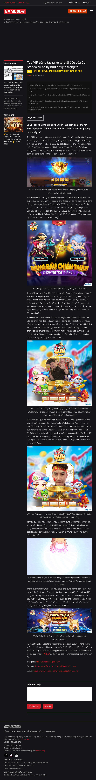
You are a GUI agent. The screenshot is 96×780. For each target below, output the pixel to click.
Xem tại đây (24, 739)
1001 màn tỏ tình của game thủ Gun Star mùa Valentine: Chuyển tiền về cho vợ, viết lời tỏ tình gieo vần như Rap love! (13, 103)
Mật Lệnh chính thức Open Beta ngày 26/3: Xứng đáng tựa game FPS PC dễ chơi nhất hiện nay (58, 102)
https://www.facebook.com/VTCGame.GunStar (55, 666)
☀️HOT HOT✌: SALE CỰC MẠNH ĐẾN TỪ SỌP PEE (58, 71)
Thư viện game (9, 3)
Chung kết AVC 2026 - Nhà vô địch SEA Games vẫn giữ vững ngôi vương (55, 85)
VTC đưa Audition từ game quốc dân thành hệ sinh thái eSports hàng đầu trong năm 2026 (59, 90)
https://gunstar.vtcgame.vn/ (48, 662)
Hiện (40, 118)
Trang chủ (9, 19)
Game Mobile (21, 19)
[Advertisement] (48, 42)
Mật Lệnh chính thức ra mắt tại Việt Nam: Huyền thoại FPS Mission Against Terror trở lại (59, 96)
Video (28, 3)
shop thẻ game (77, 11)
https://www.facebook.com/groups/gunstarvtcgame (55, 671)
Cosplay (20, 3)
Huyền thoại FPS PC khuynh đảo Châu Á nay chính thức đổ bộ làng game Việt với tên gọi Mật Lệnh (58, 108)
